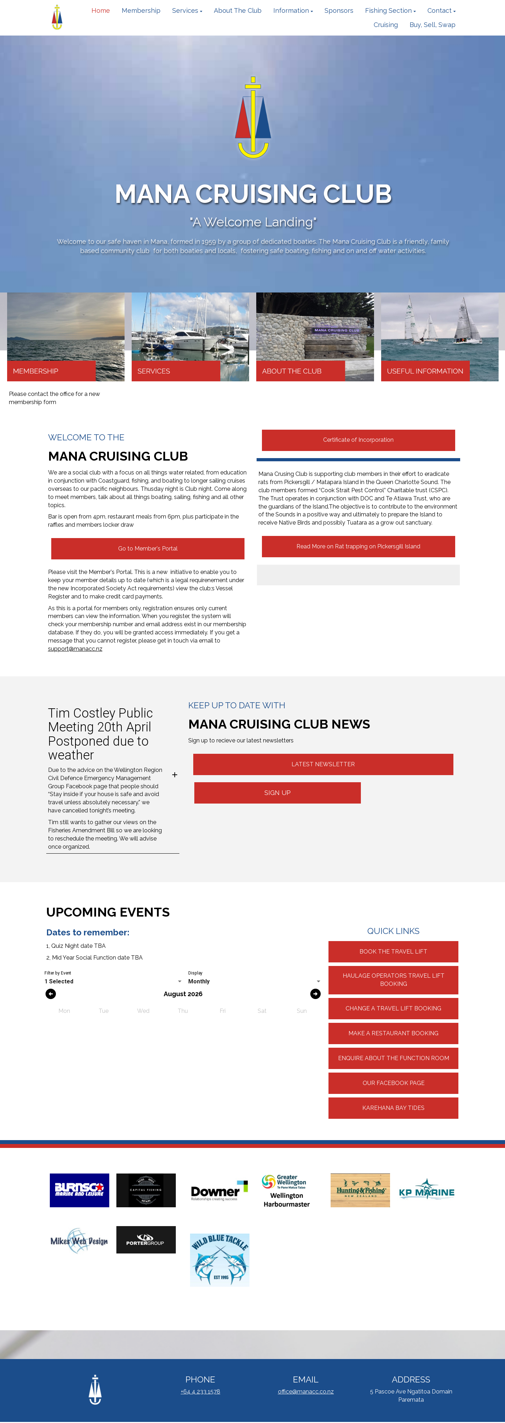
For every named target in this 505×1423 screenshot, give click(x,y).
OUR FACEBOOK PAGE (394, 1083)
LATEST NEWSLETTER (323, 764)
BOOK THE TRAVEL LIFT (393, 951)
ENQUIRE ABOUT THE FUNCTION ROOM (393, 1058)
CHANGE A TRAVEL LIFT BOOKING (393, 1008)
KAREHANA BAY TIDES (393, 1108)
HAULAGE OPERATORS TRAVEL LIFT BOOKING (393, 979)
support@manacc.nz (75, 648)
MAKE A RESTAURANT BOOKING (393, 1033)
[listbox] (113, 981)
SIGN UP (277, 792)
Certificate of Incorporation (358, 439)
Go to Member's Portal (148, 548)
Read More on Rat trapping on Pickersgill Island (358, 546)
